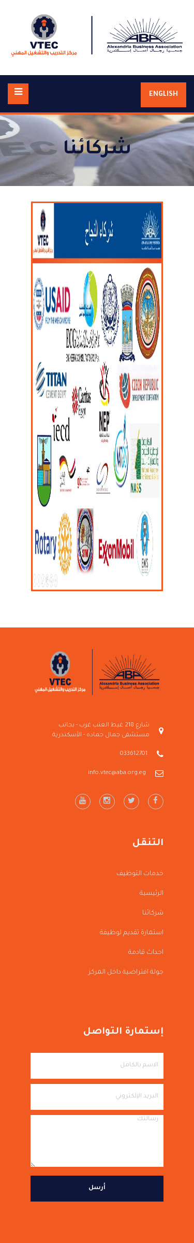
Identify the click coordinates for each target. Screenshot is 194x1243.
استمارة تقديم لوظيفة (131, 933)
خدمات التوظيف (139, 874)
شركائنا (152, 913)
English (163, 94)
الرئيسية (151, 893)
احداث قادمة (145, 952)
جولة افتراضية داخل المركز (125, 972)
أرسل (97, 1188)
